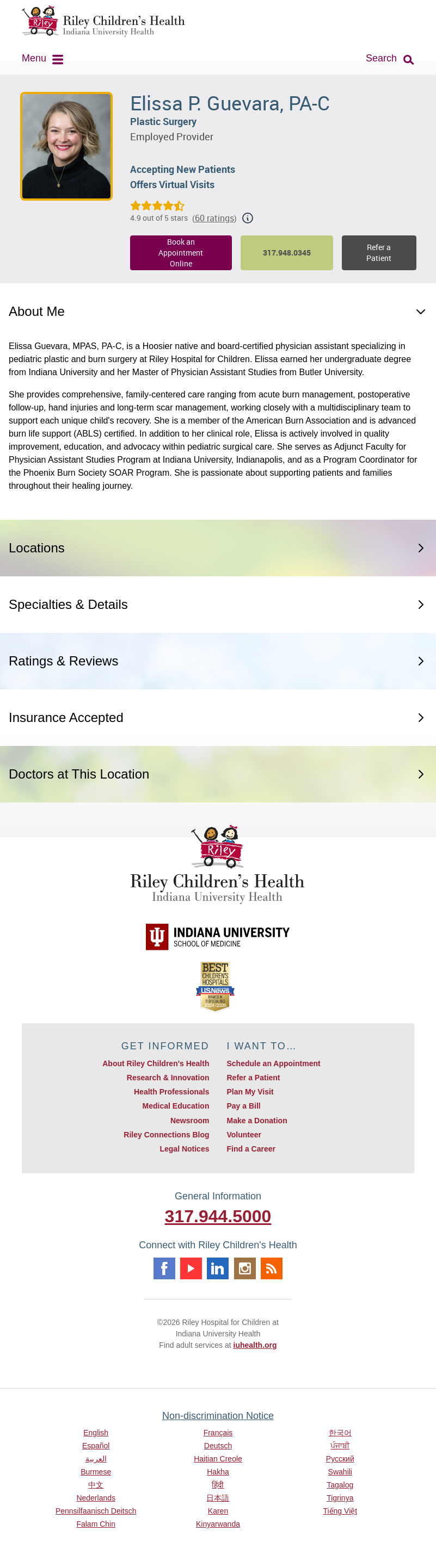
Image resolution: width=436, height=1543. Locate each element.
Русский (340, 1458)
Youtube (191, 1268)
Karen (218, 1511)
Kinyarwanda (218, 1524)
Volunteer (243, 1134)
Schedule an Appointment (273, 1063)
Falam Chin (95, 1524)
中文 (95, 1484)
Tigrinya (340, 1498)
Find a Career (250, 1148)
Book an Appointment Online (180, 253)
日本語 (217, 1498)
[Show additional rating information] (247, 218)
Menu (34, 58)
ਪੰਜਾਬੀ (339, 1445)
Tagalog (340, 1484)
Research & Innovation (168, 1077)
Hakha (218, 1471)
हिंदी (218, 1484)
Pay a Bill (243, 1106)
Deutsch (218, 1445)
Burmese (96, 1471)
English (95, 1432)
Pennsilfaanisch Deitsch (96, 1511)
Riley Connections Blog (166, 1134)
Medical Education (176, 1106)
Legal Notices (184, 1148)
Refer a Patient (378, 252)
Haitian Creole (218, 1458)
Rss (272, 1268)
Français (218, 1432)
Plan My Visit (249, 1091)
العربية (96, 1458)
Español (96, 1445)
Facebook (164, 1268)
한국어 (340, 1432)
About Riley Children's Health (155, 1063)
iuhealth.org (255, 1345)
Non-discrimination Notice (218, 1415)
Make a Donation (256, 1120)
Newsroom (190, 1120)
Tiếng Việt (340, 1511)
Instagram (245, 1268)
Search (381, 58)
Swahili (340, 1471)
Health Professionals (172, 1091)
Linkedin (218, 1268)
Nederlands (95, 1498)
